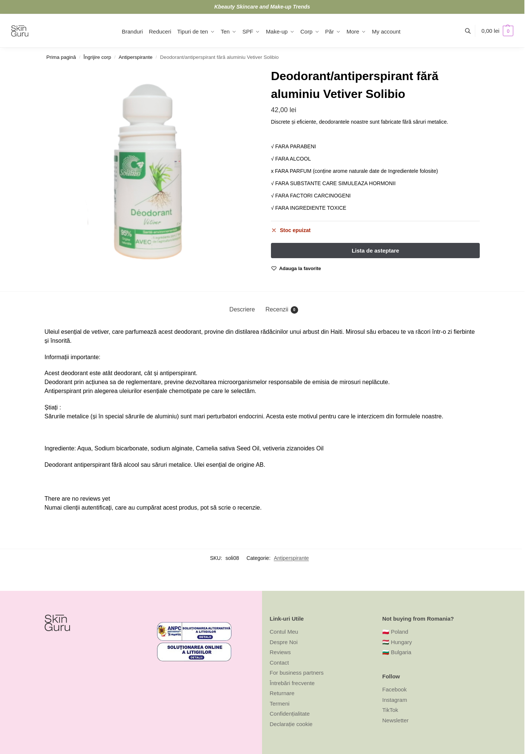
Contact (279, 662)
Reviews (280, 652)
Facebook (394, 689)
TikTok (390, 710)
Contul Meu (284, 631)
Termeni (280, 703)
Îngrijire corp (97, 57)
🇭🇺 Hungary (397, 642)
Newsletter (395, 720)
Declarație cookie (291, 724)
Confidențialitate (290, 713)
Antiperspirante (136, 57)
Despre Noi (284, 642)
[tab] (242, 310)
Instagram (394, 700)
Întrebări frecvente (292, 683)
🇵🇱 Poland (395, 631)
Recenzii (281, 310)
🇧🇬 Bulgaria (396, 652)
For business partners (297, 672)
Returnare (282, 693)
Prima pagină (61, 57)
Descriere (242, 309)
